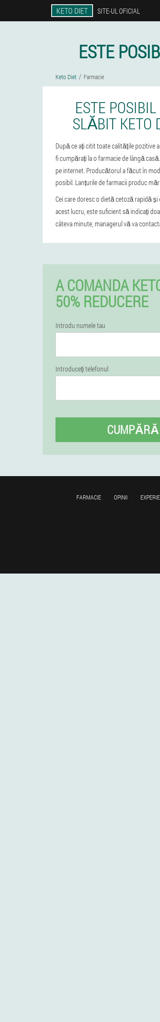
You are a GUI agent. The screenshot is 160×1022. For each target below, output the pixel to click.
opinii (121, 497)
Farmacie (88, 497)
